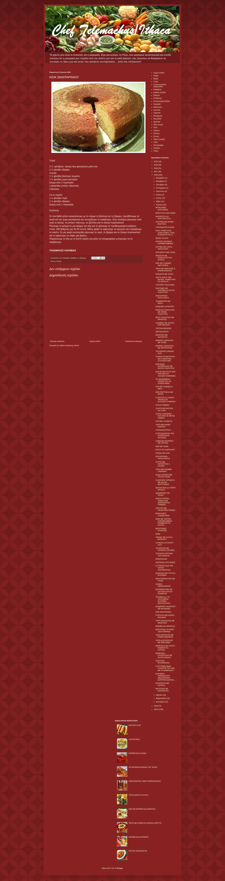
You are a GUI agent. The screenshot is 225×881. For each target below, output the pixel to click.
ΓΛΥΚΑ (58, 261)
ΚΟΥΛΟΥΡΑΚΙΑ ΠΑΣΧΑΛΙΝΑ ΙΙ (162, 297)
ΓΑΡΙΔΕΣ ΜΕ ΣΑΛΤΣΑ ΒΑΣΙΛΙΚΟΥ (164, 538)
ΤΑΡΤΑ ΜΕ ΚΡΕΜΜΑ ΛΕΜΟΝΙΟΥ (164, 470)
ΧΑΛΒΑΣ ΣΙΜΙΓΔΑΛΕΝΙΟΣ (163, 585)
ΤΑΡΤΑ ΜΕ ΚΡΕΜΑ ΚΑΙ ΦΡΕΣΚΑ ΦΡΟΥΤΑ (145, 823)
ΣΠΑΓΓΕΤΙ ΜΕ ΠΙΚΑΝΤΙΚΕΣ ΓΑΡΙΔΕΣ (165, 509)
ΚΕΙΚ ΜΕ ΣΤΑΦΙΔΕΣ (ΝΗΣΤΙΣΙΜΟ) (163, 264)
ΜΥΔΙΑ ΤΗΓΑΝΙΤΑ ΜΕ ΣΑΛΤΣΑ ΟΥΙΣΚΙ (164, 476)
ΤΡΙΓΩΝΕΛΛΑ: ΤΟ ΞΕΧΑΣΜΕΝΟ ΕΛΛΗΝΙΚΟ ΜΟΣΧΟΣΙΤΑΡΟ (163, 600)
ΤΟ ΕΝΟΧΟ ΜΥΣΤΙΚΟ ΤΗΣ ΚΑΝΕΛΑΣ (164, 555)
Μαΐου (158, 201)
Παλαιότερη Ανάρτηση (133, 341)
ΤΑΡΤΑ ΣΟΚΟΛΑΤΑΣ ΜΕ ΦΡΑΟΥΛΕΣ (165, 622)
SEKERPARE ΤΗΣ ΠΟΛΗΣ (163, 494)
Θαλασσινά (157, 107)
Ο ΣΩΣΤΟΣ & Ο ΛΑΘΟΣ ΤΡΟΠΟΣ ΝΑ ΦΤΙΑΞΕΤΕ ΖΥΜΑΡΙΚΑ (165, 400)
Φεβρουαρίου (161, 698)
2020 (156, 162)
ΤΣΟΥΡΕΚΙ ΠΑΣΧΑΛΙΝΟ (165, 285)
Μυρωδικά (157, 119)
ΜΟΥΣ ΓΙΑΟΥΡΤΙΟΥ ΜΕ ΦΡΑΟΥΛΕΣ (165, 318)
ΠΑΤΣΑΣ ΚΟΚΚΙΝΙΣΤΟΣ (138, 851)
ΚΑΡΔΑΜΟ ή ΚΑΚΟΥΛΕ (165, 307)
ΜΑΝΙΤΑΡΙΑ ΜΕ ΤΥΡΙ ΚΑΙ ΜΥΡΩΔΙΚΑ (165, 574)
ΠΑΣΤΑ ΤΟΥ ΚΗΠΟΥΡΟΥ (165, 450)
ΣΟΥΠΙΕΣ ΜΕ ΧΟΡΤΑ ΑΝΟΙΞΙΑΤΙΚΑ (164, 248)
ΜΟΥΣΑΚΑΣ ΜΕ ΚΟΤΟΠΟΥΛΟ (162, 690)
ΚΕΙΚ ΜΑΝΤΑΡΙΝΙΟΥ (164, 612)
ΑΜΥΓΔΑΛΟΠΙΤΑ (162, 332)
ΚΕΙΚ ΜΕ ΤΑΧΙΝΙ (162, 446)
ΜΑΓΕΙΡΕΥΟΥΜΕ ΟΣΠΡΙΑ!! (162, 684)
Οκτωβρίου (160, 185)
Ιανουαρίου (160, 702)
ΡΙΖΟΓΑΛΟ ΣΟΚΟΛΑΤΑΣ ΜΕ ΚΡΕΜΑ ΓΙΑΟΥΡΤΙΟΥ (165, 312)
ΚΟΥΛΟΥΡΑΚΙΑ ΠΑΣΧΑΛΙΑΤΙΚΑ (163, 458)
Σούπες (156, 136)
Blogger (120, 868)
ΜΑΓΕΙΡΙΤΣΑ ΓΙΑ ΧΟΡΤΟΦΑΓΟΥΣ (163, 218)
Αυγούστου (160, 191)
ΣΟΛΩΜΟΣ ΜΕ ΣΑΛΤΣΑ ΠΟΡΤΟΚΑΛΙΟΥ (165, 324)
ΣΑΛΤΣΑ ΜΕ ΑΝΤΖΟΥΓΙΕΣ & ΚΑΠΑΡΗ (163, 464)
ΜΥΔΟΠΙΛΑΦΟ (161, 559)
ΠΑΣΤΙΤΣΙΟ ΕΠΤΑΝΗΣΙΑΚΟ (163, 662)
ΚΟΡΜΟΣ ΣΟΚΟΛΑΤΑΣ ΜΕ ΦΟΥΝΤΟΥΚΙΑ (165, 347)
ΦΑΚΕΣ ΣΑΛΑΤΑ (162, 238)
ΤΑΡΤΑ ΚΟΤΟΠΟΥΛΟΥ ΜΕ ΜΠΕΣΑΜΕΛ (164, 641)
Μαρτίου (159, 695)
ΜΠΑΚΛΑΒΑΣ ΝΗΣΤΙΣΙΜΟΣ (162, 209)
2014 (156, 709)
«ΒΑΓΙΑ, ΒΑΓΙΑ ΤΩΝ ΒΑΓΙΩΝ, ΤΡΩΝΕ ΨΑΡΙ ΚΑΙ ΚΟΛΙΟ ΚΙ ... (165, 279)
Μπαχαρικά (157, 116)
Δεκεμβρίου (160, 178)
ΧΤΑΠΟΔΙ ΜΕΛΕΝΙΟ (163, 328)
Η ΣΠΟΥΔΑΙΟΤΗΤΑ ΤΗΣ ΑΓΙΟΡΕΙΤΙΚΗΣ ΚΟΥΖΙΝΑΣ (165, 436)
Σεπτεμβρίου (161, 188)
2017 (156, 172)
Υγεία (155, 142)
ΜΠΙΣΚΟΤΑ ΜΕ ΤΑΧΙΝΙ (164, 274)
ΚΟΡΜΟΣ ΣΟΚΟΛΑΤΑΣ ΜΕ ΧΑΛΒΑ (165, 341)
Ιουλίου (159, 195)
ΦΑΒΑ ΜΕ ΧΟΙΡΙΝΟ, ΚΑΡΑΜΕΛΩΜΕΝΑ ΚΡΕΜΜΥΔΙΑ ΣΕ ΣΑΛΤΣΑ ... (164, 522)
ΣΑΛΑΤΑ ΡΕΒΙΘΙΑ (162, 405)
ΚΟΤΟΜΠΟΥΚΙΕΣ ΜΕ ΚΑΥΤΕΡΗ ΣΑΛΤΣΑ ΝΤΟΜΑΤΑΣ (164, 591)
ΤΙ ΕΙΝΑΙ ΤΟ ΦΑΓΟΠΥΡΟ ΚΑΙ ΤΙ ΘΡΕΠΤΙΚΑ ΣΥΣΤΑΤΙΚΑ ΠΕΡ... (165, 359)
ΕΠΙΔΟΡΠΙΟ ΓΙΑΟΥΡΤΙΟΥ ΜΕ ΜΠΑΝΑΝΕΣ (166, 608)
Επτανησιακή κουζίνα (161, 101)
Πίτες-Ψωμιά (158, 125)
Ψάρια (155, 151)
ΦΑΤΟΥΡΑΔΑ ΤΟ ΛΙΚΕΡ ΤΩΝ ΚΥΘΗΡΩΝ (165, 631)
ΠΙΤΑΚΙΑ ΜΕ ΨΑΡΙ (163, 453)
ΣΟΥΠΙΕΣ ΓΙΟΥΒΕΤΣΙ (164, 421)
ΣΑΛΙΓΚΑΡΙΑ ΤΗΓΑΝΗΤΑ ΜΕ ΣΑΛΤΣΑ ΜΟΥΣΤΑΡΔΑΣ (165, 482)
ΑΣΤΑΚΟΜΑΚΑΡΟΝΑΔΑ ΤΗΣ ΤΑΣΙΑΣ (143, 767)
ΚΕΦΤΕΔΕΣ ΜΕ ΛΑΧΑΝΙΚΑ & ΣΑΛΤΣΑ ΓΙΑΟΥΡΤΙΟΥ (165, 290)
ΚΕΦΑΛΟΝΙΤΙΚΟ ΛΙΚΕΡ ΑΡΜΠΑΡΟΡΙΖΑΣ (145, 781)
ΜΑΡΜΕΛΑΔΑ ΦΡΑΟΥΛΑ (165, 626)
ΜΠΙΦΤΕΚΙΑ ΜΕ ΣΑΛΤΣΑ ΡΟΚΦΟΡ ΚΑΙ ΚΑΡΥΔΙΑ (165, 648)
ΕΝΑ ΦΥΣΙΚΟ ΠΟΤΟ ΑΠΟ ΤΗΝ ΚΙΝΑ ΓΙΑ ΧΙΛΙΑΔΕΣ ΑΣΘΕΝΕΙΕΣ (166, 374)
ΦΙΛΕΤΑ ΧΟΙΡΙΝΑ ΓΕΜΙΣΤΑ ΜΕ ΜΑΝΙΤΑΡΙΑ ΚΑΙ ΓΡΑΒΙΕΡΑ (163, 502)
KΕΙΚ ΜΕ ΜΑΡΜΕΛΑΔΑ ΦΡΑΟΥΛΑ (142, 809)
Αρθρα (155, 76)
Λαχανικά (156, 113)
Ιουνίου (159, 198)
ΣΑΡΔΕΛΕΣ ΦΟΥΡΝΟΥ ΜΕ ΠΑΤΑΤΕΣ (164, 442)
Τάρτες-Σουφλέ (159, 139)
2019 (156, 165)
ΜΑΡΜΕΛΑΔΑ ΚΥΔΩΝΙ (137, 753)
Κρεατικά (156, 110)
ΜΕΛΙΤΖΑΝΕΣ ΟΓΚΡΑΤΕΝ (161, 530)
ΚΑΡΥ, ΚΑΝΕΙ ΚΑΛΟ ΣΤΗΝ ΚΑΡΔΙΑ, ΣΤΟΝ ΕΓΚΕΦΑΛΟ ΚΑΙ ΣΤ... (165, 233)
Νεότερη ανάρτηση (57, 341)
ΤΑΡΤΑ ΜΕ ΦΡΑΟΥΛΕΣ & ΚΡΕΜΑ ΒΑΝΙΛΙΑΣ (165, 270)
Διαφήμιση (157, 89)
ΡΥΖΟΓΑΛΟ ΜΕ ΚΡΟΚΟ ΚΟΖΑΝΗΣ (165, 616)
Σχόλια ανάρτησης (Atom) (69, 346)
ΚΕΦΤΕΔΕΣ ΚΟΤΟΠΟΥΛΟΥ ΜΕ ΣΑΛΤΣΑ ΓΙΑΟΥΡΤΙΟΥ (165, 366)
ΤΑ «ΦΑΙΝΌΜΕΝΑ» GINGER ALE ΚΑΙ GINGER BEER (163, 381)
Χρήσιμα (156, 148)
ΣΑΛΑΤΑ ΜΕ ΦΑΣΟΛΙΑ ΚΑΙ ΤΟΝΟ (164, 409)
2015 (156, 706)
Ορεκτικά (156, 122)
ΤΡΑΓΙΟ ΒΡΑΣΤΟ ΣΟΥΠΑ (138, 795)
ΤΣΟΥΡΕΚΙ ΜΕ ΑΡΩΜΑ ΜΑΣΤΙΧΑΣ (164, 223)
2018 (156, 168)
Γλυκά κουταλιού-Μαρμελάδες (160, 86)
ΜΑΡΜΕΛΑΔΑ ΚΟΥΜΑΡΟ (139, 837)
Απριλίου (159, 205)
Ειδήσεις (156, 95)
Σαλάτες (156, 131)
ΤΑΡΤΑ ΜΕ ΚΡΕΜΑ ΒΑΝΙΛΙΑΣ (163, 426)
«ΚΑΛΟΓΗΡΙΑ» (134, 739)
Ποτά (155, 128)
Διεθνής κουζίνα (159, 92)
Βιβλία (155, 79)
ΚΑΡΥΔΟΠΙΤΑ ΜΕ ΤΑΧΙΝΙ (165, 252)
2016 (156, 175)
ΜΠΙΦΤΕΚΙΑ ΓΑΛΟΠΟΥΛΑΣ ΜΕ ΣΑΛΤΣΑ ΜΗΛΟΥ (164, 655)
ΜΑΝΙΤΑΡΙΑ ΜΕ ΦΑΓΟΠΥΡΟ (162, 336)
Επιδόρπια (157, 98)
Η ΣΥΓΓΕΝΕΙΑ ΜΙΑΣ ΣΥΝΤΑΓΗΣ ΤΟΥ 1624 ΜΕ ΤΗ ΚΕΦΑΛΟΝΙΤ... (165, 668)
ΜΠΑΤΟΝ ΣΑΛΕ (135, 725)
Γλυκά (155, 82)
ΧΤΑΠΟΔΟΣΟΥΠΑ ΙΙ (163, 430)
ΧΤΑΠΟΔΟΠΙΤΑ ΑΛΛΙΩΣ (165, 227)
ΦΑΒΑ (158, 534)
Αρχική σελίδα (94, 341)
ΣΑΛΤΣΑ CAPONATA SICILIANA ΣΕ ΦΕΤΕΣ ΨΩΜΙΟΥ (165, 416)
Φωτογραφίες (158, 145)
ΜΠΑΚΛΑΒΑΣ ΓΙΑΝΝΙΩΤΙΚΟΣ (163, 515)
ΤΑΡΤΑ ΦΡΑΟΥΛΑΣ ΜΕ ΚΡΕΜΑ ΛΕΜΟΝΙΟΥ (164, 636)
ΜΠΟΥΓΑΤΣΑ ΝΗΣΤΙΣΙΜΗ (165, 213)
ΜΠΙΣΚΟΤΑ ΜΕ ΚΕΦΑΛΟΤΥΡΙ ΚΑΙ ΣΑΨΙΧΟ (164, 258)
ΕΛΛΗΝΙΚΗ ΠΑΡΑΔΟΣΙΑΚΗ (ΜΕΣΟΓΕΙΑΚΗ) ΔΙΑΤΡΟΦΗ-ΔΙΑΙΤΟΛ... (165, 677)
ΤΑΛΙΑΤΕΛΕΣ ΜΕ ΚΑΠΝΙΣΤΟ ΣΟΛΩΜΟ (165, 549)
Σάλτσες (156, 133)
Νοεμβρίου (160, 181)
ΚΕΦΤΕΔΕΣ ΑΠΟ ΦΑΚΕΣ (165, 562)
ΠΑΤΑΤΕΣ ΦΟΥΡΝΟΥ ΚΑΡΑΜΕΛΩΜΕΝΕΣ (164, 243)
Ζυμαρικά (157, 104)
